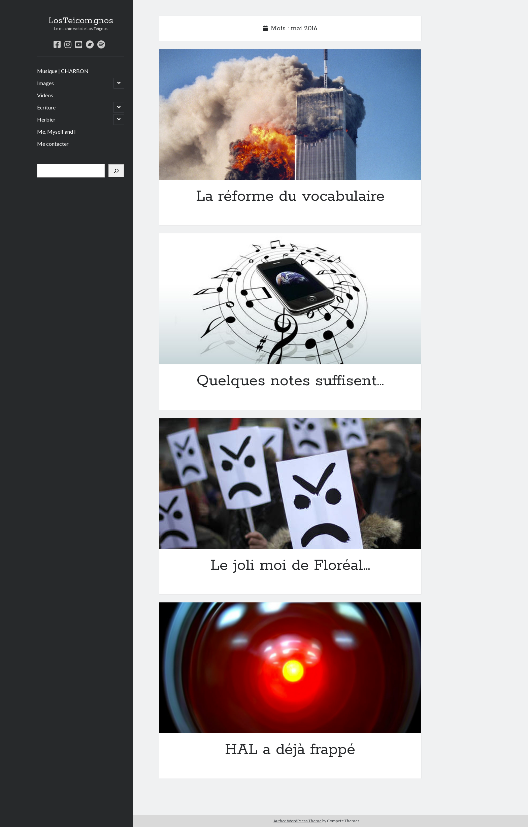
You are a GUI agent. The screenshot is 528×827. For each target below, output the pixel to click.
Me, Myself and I (56, 131)
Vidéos (45, 95)
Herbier (46, 119)
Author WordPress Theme (297, 820)
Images (45, 83)
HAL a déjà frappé (290, 667)
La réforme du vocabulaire (290, 114)
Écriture (46, 107)
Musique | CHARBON (63, 71)
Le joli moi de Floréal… (290, 483)
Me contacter (53, 143)
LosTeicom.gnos (80, 20)
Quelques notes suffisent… (290, 298)
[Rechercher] (116, 170)
